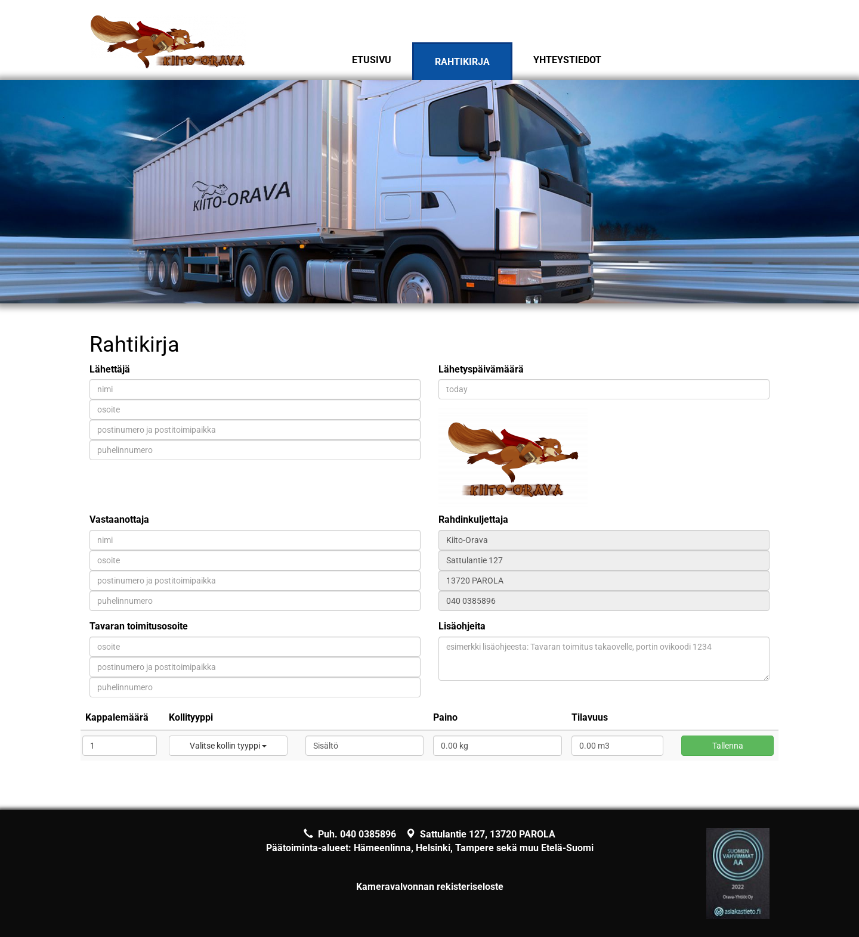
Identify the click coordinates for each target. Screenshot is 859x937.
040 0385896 (368, 834)
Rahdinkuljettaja (473, 519)
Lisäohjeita (462, 626)
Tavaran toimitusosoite (138, 626)
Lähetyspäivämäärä (481, 369)
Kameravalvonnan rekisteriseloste (429, 886)
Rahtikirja (462, 61)
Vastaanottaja (119, 519)
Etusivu (371, 60)
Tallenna (727, 745)
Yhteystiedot (567, 60)
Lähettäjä (109, 369)
